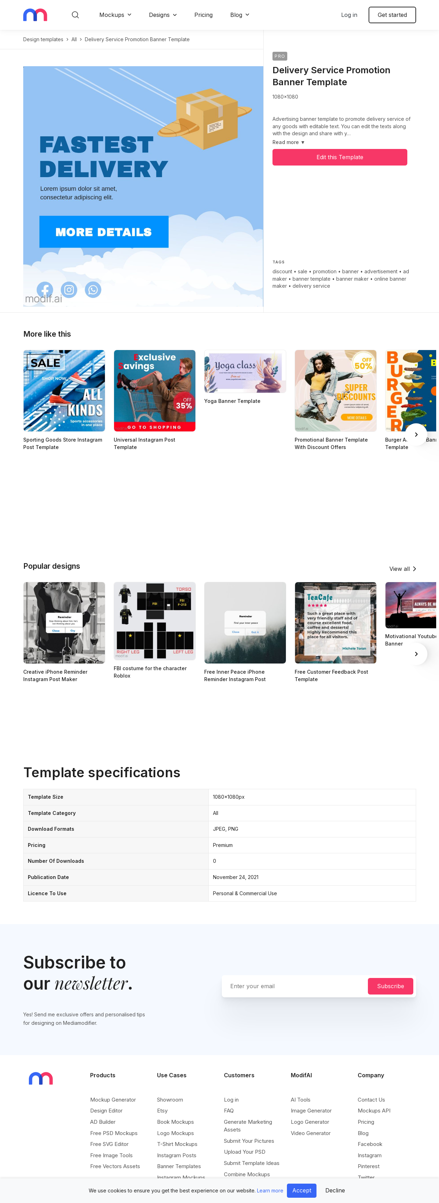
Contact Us (371, 1099)
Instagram (370, 1155)
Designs (159, 14)
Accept (301, 1190)
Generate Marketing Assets (248, 1125)
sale (302, 271)
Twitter (366, 1177)
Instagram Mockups (181, 1177)
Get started (392, 14)
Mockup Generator (113, 1099)
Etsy (162, 1110)
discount (282, 271)
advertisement (380, 271)
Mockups (111, 14)
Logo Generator (310, 1121)
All (74, 39)
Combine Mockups (247, 1174)
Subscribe (390, 986)
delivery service (311, 286)
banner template (312, 279)
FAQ (229, 1110)
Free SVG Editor (109, 1144)
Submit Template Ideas (252, 1163)
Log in (349, 14)
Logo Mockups (175, 1133)
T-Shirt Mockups (177, 1144)
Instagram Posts (176, 1155)
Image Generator (311, 1110)
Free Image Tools (111, 1155)
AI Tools (301, 1099)
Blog (236, 14)
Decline (335, 1190)
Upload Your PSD (244, 1151)
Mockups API (374, 1110)
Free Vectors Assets (115, 1166)
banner (350, 271)
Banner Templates (179, 1166)
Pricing (203, 14)
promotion (325, 271)
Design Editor (106, 1110)
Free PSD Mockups (114, 1133)
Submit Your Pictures (249, 1140)
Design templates (43, 39)
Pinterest (369, 1166)
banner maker (352, 279)
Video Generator (311, 1133)
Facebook (370, 1144)
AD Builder (102, 1121)
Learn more (270, 1190)
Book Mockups (175, 1121)
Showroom (170, 1099)
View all (399, 568)
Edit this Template (339, 157)
